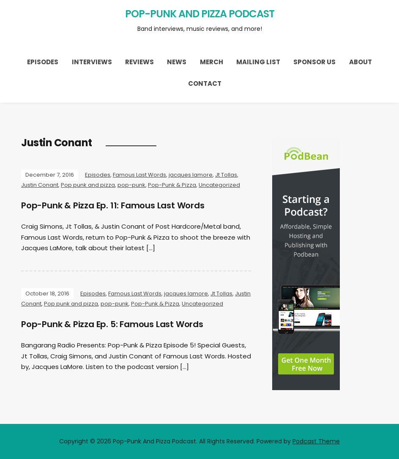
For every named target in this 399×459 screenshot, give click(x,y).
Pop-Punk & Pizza (172, 185)
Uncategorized (219, 185)
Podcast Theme (316, 441)
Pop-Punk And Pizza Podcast (199, 14)
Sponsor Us (314, 61)
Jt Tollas (226, 175)
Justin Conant (39, 185)
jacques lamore (191, 175)
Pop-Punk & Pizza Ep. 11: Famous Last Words (113, 205)
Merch (211, 61)
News (176, 61)
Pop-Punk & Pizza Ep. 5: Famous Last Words (112, 324)
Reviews (139, 61)
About (360, 61)
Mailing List (258, 61)
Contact (204, 83)
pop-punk (131, 185)
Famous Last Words (139, 175)
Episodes (42, 61)
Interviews (92, 61)
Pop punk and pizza (88, 185)
